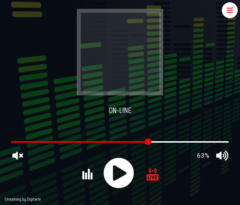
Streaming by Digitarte (23, 199)
